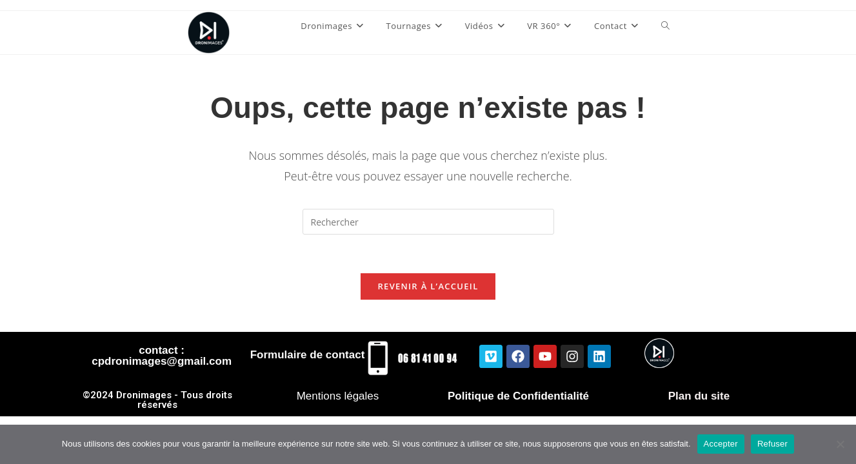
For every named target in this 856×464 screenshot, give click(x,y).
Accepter (721, 444)
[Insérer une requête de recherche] (428, 222)
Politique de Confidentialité (518, 396)
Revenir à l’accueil (427, 286)
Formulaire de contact (307, 355)
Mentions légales (338, 396)
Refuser (772, 444)
